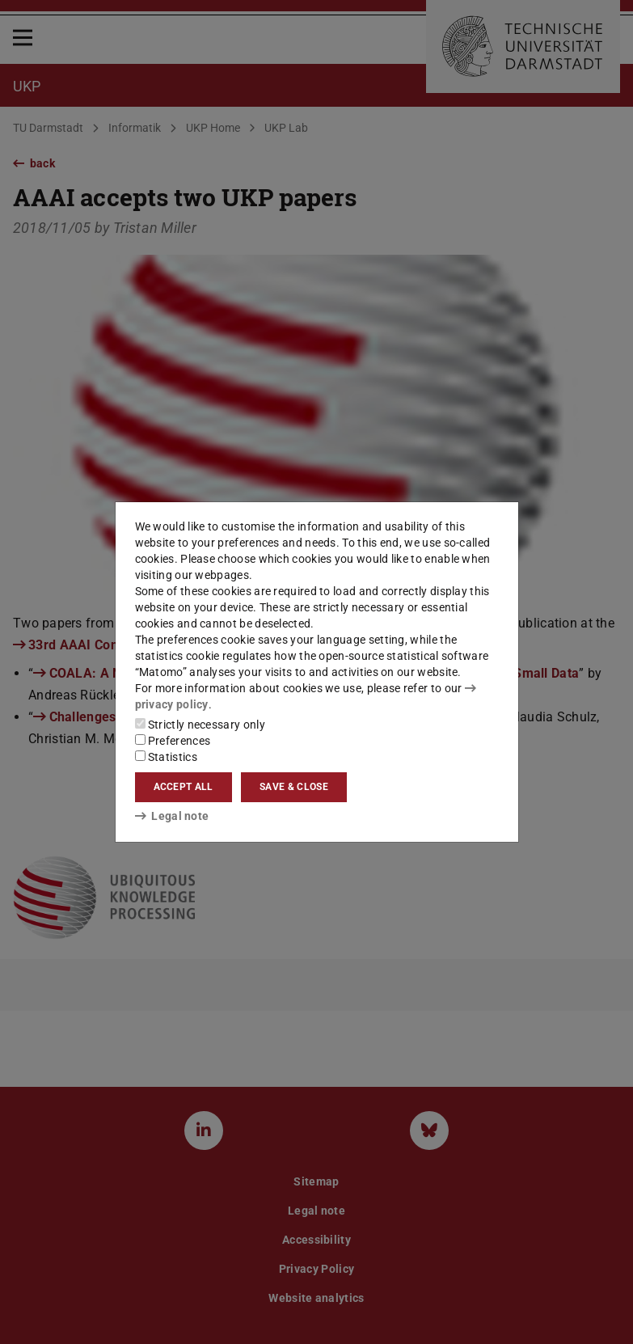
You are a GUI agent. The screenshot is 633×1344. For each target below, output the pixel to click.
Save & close (294, 786)
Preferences (173, 740)
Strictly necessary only (200, 724)
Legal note (172, 815)
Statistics (166, 756)
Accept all (183, 786)
